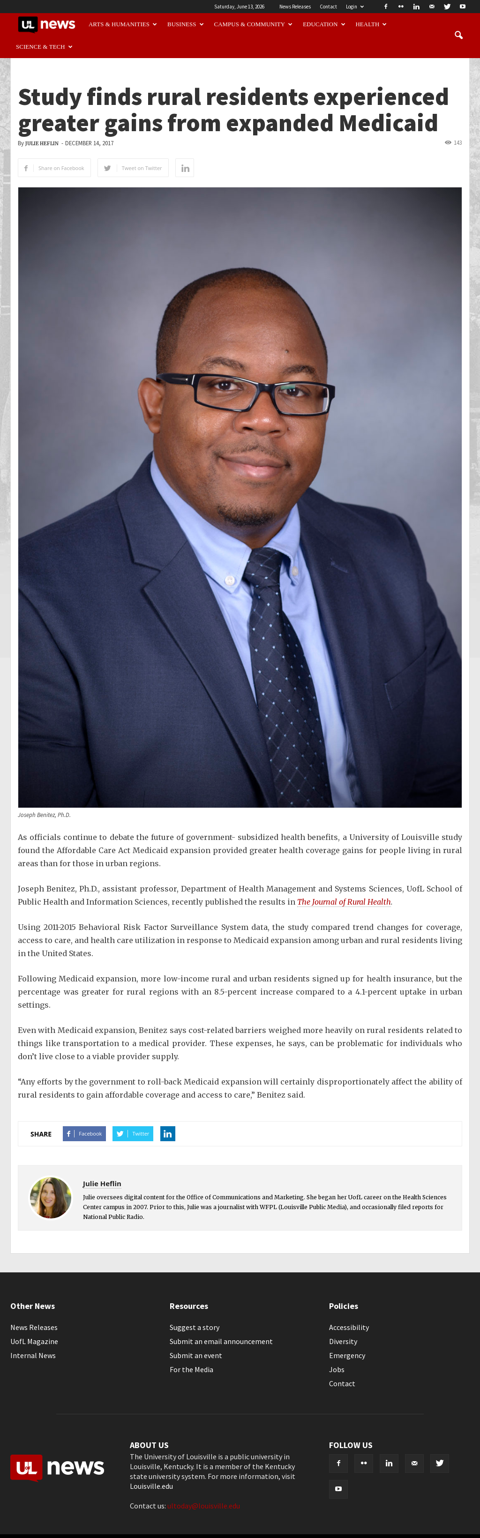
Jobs (337, 1369)
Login (355, 6)
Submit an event (196, 1355)
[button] (458, 35)
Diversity (343, 1341)
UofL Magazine (34, 1341)
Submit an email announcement (221, 1341)
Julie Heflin (42, 144)
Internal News (33, 1355)
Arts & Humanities (123, 24)
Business (185, 24)
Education (324, 24)
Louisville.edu (151, 1486)
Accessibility (349, 1327)
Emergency (347, 1355)
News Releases (295, 6)
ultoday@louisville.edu (203, 1505)
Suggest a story (194, 1327)
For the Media (191, 1369)
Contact (328, 6)
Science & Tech (44, 47)
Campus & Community (253, 24)
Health (371, 24)
